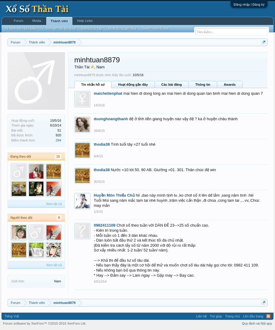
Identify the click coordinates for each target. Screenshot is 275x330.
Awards (230, 84)
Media (36, 20)
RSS (268, 316)
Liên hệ (201, 316)
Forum (18, 20)
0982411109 (104, 225)
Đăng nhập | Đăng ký (249, 4)
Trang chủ (232, 316)
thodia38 (102, 144)
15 (58, 156)
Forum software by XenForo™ (44, 323)
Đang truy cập (92, 28)
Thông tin (202, 84)
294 (58, 140)
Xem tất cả (54, 204)
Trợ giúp (216, 316)
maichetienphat (108, 93)
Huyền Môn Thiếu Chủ (114, 195)
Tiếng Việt (11, 316)
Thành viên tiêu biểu (22, 28)
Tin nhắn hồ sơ (93, 84)
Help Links (85, 20)
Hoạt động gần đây (133, 84)
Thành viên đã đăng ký (59, 28)
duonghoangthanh (111, 119)
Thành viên (59, 21)
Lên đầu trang (253, 316)
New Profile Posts (155, 28)
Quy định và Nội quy (257, 323)
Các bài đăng (171, 84)
